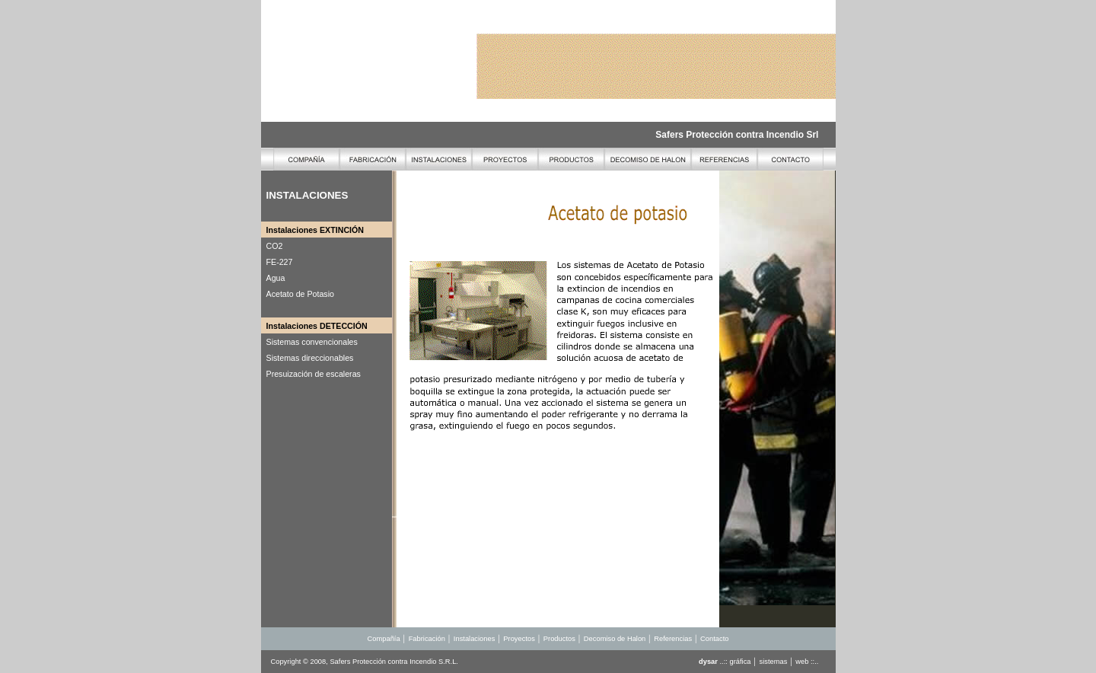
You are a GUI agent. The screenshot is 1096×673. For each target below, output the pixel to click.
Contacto (714, 639)
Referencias (673, 639)
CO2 (274, 245)
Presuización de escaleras (313, 373)
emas (289, 341)
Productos (559, 639)
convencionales (328, 341)
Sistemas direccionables (310, 357)
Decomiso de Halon (614, 639)
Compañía (384, 639)
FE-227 (279, 261)
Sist (273, 341)
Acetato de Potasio (300, 293)
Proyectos (520, 639)
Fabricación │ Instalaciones (453, 639)
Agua (275, 277)
